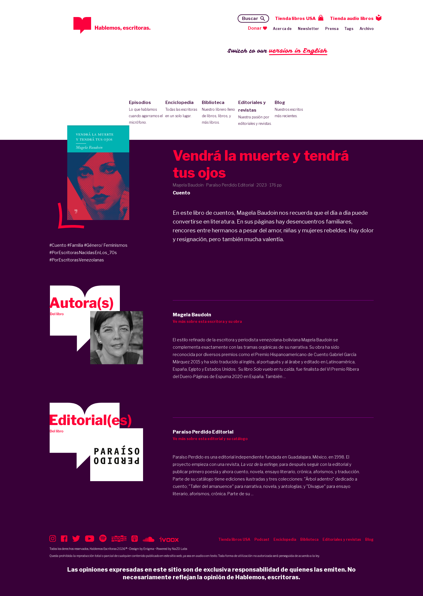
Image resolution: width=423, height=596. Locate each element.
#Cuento (57, 245)
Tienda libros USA (295, 18)
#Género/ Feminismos (105, 245)
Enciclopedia (182, 109)
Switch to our (277, 51)
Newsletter (308, 28)
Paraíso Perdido (188, 456)
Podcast (261, 539)
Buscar (250, 18)
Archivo (367, 28)
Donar (255, 28)
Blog (291, 109)
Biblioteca (219, 113)
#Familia (75, 245)
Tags (349, 28)
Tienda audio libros (352, 18)
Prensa (331, 28)
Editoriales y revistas (255, 113)
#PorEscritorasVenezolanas (76, 259)
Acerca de (282, 28)
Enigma (148, 548)
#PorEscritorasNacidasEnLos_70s (83, 252)
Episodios (146, 113)
